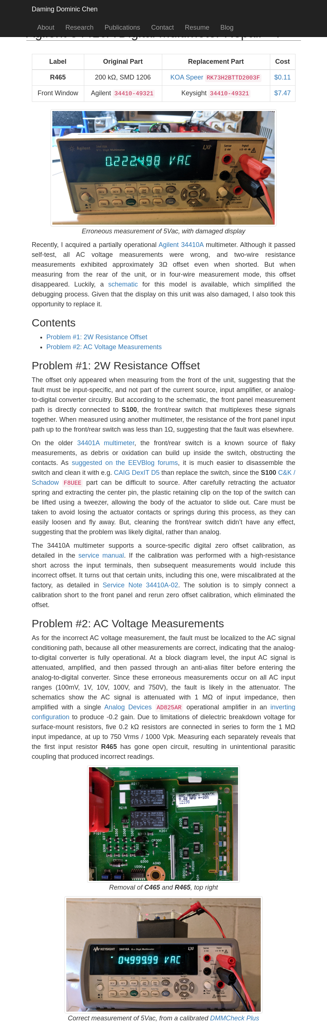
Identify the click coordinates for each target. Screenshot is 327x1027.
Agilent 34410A (181, 244)
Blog (227, 27)
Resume (197, 27)
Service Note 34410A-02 (140, 585)
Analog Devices (143, 707)
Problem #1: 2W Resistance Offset (97, 337)
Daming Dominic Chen (65, 9)
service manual (101, 555)
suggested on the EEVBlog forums (125, 462)
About (46, 27)
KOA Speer (215, 77)
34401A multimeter (105, 443)
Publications (122, 27)
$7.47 (282, 93)
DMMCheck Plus (234, 1018)
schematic (123, 284)
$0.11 (282, 77)
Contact (162, 27)
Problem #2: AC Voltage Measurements (104, 347)
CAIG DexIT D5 (137, 472)
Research (80, 27)
